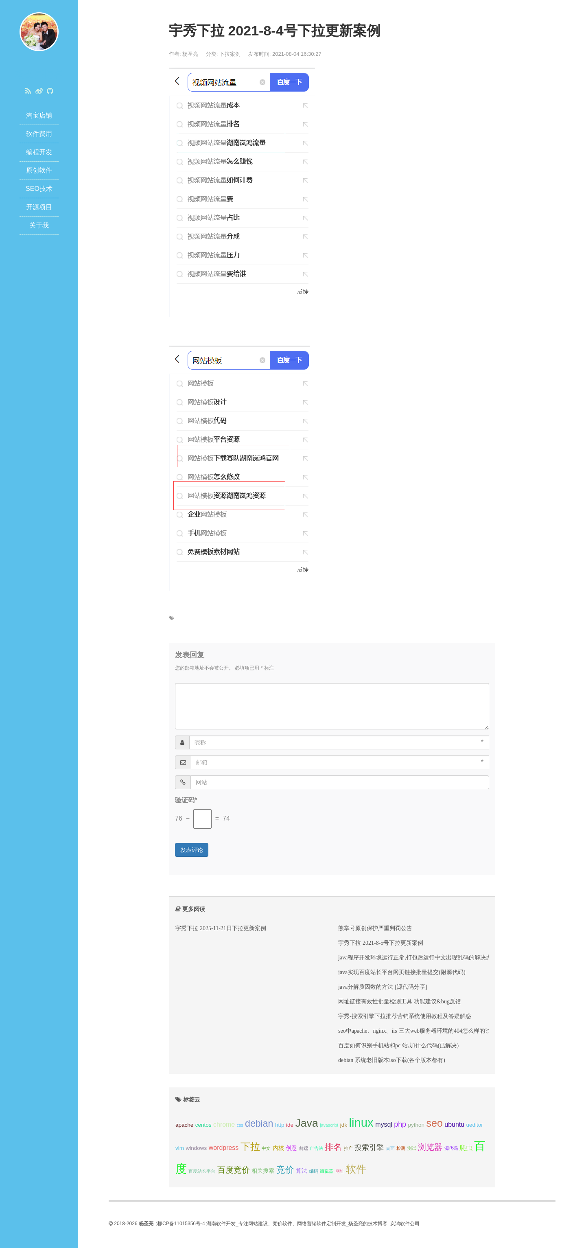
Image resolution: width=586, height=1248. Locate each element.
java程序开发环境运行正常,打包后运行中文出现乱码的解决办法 (417, 957)
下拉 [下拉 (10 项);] (250, 1146)
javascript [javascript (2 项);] (329, 1125)
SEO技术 (39, 188)
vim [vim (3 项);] (179, 1148)
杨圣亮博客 (39, 73)
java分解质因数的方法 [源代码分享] (382, 987)
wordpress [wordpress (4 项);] (223, 1147)
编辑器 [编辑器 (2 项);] (326, 1171)
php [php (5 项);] (400, 1124)
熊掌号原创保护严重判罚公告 (375, 928)
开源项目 (39, 207)
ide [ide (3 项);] (289, 1125)
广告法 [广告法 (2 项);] (316, 1148)
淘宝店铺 (39, 115)
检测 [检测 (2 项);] (400, 1148)
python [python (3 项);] (416, 1125)
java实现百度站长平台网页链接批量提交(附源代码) (402, 972)
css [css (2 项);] (240, 1125)
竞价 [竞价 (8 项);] (285, 1170)
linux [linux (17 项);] (361, 1122)
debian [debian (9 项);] (259, 1123)
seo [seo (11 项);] (434, 1123)
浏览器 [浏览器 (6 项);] (430, 1147)
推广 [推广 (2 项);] (348, 1148)
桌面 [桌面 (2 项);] (390, 1148)
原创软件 (39, 170)
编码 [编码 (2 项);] (313, 1171)
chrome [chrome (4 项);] (224, 1124)
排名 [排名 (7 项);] (333, 1147)
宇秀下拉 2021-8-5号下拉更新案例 (380, 943)
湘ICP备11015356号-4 (180, 1223)
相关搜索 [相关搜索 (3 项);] (262, 1171)
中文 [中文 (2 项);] (266, 1148)
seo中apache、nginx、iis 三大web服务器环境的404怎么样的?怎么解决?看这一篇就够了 (445, 1030)
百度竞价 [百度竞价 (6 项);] (233, 1169)
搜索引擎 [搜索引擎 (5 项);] (369, 1147)
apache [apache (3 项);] (184, 1125)
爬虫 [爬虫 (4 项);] (465, 1147)
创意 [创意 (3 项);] (291, 1148)
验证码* (186, 800)
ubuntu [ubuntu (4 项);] (454, 1124)
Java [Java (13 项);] (306, 1123)
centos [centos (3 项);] (203, 1125)
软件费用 (39, 133)
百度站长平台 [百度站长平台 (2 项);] (201, 1171)
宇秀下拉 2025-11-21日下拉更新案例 (220, 928)
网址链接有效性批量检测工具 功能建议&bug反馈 (399, 1001)
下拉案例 (230, 54)
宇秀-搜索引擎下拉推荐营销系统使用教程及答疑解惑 (404, 1016)
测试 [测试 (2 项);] (411, 1148)
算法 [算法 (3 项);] (301, 1171)
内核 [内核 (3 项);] (278, 1148)
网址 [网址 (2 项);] (339, 1171)
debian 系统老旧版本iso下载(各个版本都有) (391, 1060)
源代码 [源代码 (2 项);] (451, 1148)
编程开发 (39, 152)
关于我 (39, 225)
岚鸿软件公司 (405, 1223)
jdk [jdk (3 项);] (343, 1125)
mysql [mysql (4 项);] (383, 1124)
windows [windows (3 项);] (196, 1148)
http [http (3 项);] (279, 1125)
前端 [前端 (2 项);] (303, 1148)
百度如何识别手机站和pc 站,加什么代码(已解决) (398, 1045)
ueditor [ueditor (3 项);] (474, 1125)
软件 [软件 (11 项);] (356, 1169)
